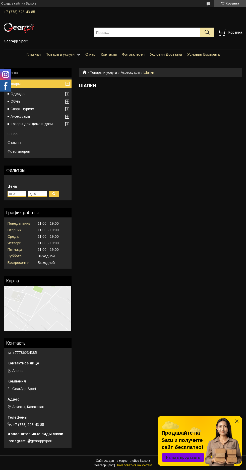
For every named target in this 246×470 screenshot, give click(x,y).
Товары (14, 84)
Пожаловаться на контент (134, 465)
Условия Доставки (166, 54)
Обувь (16, 101)
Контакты (109, 54)
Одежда (18, 94)
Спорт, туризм (22, 109)
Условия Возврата (203, 54)
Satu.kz (145, 460)
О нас (90, 54)
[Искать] (207, 32)
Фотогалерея (133, 54)
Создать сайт (10, 3)
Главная (33, 54)
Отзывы (14, 142)
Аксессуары (130, 72)
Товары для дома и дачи (32, 124)
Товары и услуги (60, 54)
